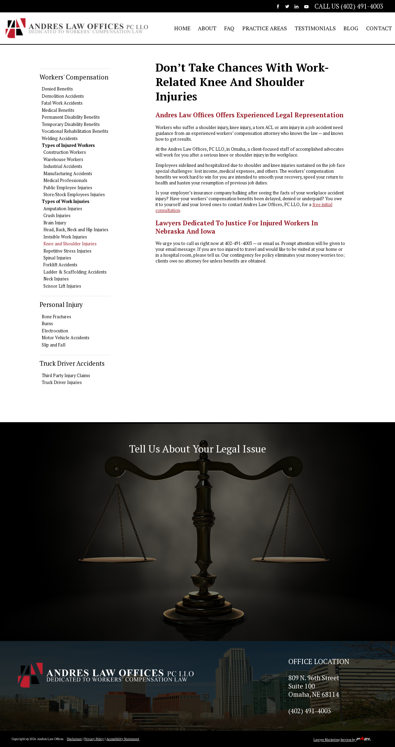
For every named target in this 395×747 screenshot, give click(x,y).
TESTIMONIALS (315, 28)
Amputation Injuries (62, 209)
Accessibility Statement (122, 739)
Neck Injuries (56, 279)
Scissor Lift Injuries (62, 286)
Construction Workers (64, 152)
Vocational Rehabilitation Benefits (75, 131)
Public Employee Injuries (67, 188)
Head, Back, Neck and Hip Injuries (75, 230)
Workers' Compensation (74, 77)
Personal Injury (61, 304)
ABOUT (207, 28)
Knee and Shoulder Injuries (70, 244)
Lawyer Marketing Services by (342, 739)
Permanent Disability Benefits (71, 117)
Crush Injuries (57, 215)
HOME (182, 28)
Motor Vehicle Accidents (65, 338)
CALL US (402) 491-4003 (348, 6)
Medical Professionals (65, 180)
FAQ (229, 28)
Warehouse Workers (63, 159)
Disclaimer (74, 739)
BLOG (350, 28)
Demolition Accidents (63, 96)
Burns (47, 324)
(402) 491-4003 (309, 711)
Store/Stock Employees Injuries (74, 195)
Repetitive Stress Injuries (67, 251)
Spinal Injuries (57, 258)
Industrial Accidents (62, 166)
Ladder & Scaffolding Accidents (75, 272)
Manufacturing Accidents (67, 174)
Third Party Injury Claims (66, 375)
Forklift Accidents (60, 265)
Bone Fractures (56, 317)
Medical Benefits (58, 110)
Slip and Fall (53, 345)
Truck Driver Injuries (62, 382)
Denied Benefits (57, 89)
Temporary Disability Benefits (71, 124)
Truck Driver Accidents (72, 363)
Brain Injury (54, 223)
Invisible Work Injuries (65, 237)
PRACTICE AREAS (264, 28)
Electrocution (55, 331)
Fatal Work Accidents (62, 103)
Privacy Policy (94, 739)
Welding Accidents (60, 138)
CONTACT (379, 28)
